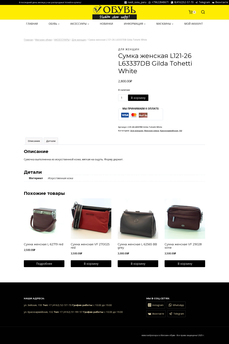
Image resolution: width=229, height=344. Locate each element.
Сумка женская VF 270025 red (90, 246)
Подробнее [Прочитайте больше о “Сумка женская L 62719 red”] (44, 264)
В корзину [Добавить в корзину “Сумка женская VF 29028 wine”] (185, 264)
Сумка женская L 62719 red (43, 244)
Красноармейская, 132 (171, 130)
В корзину (138, 98)
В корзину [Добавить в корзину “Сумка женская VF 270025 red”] (91, 264)
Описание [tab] (34, 140)
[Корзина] (192, 12)
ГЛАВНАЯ (32, 23)
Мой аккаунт (193, 23)
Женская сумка (151, 130)
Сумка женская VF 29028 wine (183, 246)
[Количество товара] (122, 98)
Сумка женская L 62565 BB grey (137, 246)
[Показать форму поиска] (201, 12)
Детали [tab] (51, 140)
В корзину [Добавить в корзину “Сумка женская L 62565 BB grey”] (138, 264)
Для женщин (128, 49)
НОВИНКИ (106, 23)
